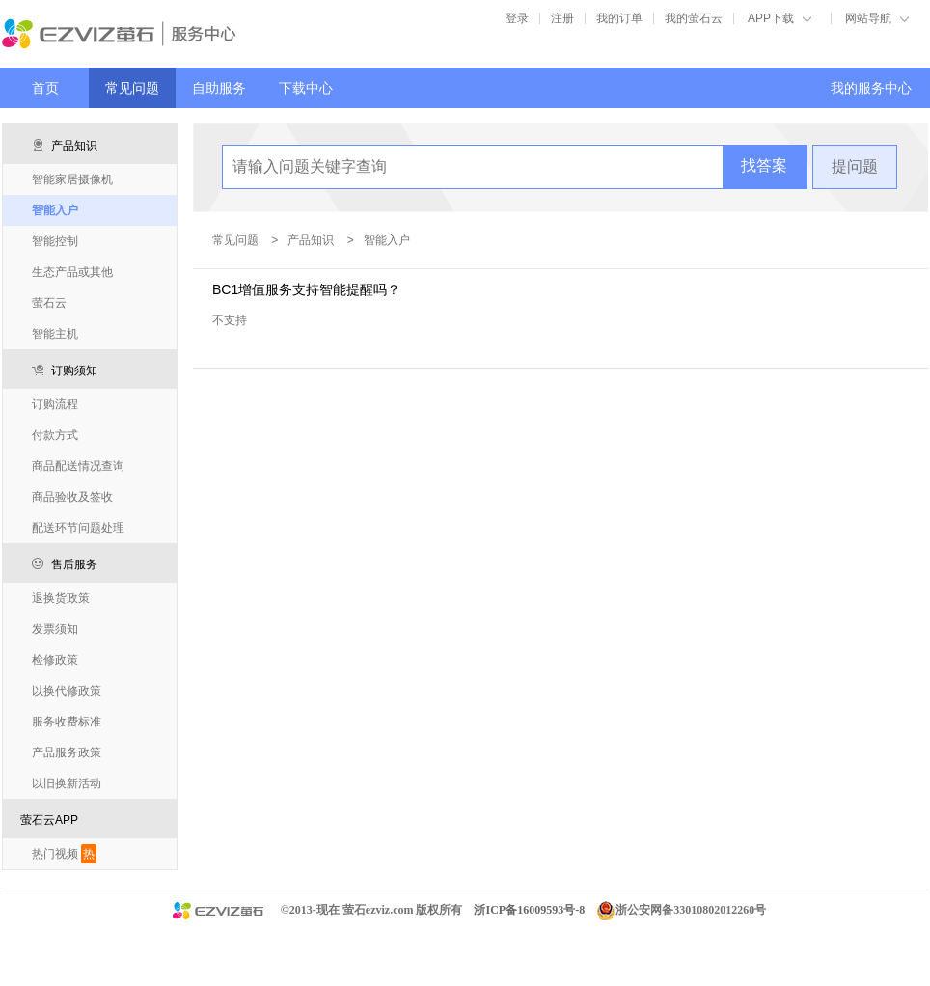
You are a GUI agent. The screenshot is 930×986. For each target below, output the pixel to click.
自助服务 (219, 88)
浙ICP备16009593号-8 (529, 910)
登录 (517, 18)
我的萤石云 (694, 18)
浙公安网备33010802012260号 (690, 910)
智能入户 (387, 240)
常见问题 (132, 88)
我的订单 (619, 18)
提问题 (855, 166)
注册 (562, 18)
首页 (45, 88)
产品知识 (310, 240)
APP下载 (771, 18)
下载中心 (306, 88)
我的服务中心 (871, 88)
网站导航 (868, 18)
